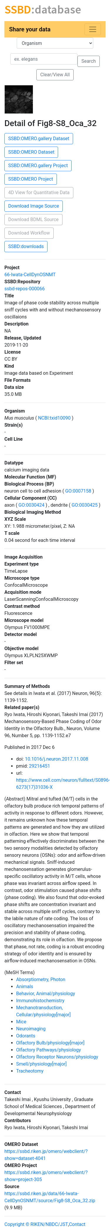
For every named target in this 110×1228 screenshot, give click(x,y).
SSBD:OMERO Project (30, 179)
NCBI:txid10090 (54, 418)
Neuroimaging (30, 1029)
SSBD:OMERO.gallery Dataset (38, 138)
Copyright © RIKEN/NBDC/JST (36, 1224)
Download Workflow (29, 233)
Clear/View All (55, 74)
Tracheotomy (29, 1071)
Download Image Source (33, 206)
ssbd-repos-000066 (24, 288)
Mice (21, 1022)
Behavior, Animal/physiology (45, 993)
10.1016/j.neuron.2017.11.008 (56, 759)
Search (88, 61)
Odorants (25, 1036)
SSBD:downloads (26, 246)
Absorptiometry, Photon (40, 979)
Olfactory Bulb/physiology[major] (50, 1043)
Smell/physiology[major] (41, 1064)
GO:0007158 (78, 491)
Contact (77, 1224)
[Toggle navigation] (92, 29)
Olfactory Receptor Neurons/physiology (57, 1057)
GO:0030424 (31, 505)
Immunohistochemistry (40, 1000)
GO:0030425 (84, 505)
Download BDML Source (33, 219)
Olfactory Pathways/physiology (48, 1050)
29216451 (39, 766)
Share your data (29, 29)
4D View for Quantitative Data (39, 192)
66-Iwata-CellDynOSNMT (30, 274)
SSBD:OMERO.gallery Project (38, 165)
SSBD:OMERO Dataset (31, 152)
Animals (24, 986)
